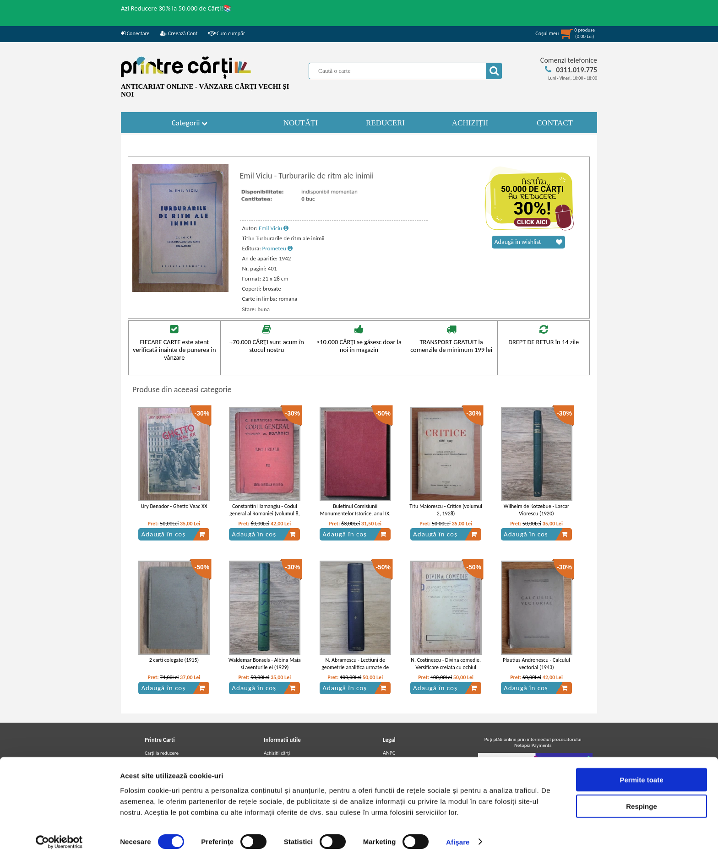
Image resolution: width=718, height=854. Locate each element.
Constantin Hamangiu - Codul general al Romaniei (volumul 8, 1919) (264, 514)
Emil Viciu (273, 228)
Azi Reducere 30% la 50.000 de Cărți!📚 (176, 8)
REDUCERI (385, 123)
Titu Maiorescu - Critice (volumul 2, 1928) (445, 510)
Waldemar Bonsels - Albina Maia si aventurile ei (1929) (264, 664)
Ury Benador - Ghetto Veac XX (174, 506)
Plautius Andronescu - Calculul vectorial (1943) (536, 664)
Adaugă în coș (173, 534)
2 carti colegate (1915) (174, 660)
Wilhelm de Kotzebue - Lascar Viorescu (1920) (536, 510)
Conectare (135, 33)
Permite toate (641, 774)
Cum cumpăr (226, 33)
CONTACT (555, 123)
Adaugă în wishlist (528, 242)
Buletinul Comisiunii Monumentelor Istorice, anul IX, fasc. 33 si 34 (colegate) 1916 (355, 514)
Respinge (641, 801)
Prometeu (277, 248)
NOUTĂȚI (300, 123)
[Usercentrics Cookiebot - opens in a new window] (59, 836)
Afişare (458, 836)
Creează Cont (178, 33)
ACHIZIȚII (470, 123)
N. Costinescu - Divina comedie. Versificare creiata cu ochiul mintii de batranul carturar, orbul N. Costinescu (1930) (445, 671)
